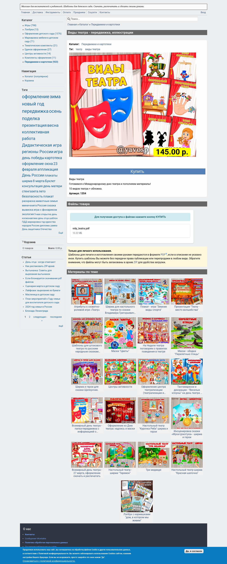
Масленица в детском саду (39, 294)
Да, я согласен (194, 551)
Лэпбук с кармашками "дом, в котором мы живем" (137, 517)
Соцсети (92, 12)
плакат (48, 196)
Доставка (38, 12)
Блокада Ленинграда (36, 311)
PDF (163, 254)
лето (42, 191)
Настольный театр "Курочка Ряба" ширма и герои (153, 428)
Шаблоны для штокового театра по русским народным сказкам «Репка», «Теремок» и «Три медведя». (87, 348)
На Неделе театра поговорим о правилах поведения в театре (153, 348)
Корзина (29, 80)
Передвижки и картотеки (105, 24)
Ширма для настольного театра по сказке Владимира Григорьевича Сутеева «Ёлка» (120, 309)
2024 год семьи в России (38, 306)
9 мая (37, 214)
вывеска (27, 209)
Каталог (84, 24)
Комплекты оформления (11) (40, 57)
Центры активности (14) (38, 53)
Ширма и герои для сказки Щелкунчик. (86, 388)
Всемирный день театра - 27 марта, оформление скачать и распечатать (87, 472)
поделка (31, 118)
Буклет (50, 181)
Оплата (67, 12)
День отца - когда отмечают (40, 262)
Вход (203, 12)
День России (33, 175)
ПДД (24, 222)
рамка (54, 225)
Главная (25, 12)
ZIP (136, 262)
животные (42, 201)
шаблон (53, 218)
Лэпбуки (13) (32, 29)
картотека (53, 158)
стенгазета (30, 191)
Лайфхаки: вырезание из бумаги (42, 290)
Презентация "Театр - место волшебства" (187, 308)
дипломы (45, 225)
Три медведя (153, 469)
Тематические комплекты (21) (41, 45)
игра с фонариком (45, 209)
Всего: (51, 248)
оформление (35, 96)
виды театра (92, 49)
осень (55, 111)
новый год (33, 104)
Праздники (79, 12)
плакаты (51, 175)
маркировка (34, 222)
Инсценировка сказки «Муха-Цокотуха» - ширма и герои (187, 434)
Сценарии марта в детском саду (42, 286)
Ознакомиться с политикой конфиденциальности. (49, 561)
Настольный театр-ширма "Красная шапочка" (186, 471)
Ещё (61, 233)
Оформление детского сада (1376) (43, 33)
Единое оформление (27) (38, 49)
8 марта (38, 181)
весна (53, 125)
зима (55, 96)
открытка (46, 214)
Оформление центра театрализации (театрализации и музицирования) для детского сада (153, 389)
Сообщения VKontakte (35, 538)
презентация (34, 125)
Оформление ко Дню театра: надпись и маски (120, 427)
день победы (33, 158)
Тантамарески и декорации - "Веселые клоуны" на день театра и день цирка (187, 389)
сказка (51, 205)
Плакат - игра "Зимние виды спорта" (153, 308)
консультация (32, 186)
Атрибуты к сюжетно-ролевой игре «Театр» (87, 308)
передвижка (35, 111)
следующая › (40, 317)
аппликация (47, 169)
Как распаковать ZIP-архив (39, 266)
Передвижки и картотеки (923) (41, 62)
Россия (41, 205)
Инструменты (53, 12)
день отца (43, 218)
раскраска (28, 201)
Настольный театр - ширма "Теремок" (120, 471)
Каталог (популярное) (36, 76)
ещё (61, 326)
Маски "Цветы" (120, 351)
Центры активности (120, 386)
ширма (27, 181)
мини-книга (29, 205)
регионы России (37, 151)
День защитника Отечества (37, 229)
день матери (52, 186)
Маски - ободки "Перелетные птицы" (186, 353)
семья (54, 201)
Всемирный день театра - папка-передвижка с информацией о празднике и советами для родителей (87, 428)
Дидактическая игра (42, 145)
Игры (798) (30, 25)
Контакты (105, 12)
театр (79, 49)
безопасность (32, 196)
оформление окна (37, 164)
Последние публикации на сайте (40, 546)
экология (28, 214)
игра (58, 151)
